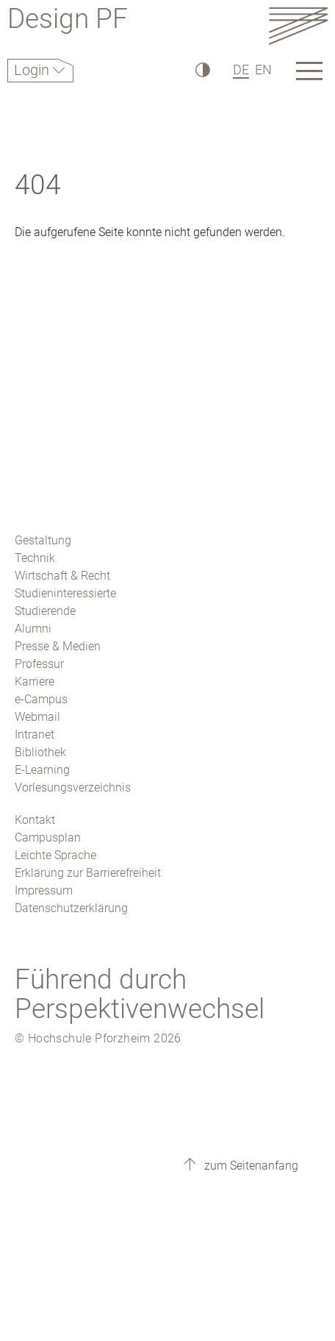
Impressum (44, 890)
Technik (35, 558)
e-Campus (41, 699)
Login (33, 70)
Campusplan (48, 837)
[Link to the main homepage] (298, 25)
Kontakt (35, 820)
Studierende (45, 611)
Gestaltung (43, 540)
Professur (39, 664)
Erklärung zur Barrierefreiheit (88, 873)
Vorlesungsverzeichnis (73, 787)
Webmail (37, 717)
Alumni (33, 629)
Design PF (67, 21)
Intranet (34, 734)
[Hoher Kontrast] (201, 69)
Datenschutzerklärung (71, 908)
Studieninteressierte (65, 593)
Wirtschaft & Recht (62, 576)
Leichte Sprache (55, 855)
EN (263, 69)
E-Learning (42, 770)
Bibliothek (40, 752)
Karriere (34, 682)
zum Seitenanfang (249, 1166)
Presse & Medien (58, 646)
